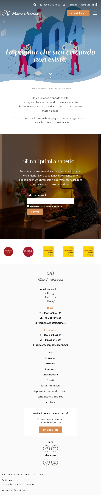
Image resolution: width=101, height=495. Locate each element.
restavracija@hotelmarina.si (52, 345)
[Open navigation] (95, 13)
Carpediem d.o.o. (21, 490)
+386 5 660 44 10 (51, 335)
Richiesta (50, 402)
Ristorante (50, 358)
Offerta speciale (50, 374)
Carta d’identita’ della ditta (50, 396)
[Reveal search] (34, 4)
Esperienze (50, 369)
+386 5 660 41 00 (51, 313)
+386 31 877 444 (52, 318)
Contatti (51, 380)
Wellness (50, 363)
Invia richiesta (78, 13)
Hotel (50, 352)
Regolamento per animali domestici (50, 391)
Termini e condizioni (50, 385)
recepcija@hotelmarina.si (52, 323)
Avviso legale (8, 480)
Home (32, 88)
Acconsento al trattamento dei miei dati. (47, 206)
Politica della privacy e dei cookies (18, 484)
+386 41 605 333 (52, 340)
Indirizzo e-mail (36, 195)
